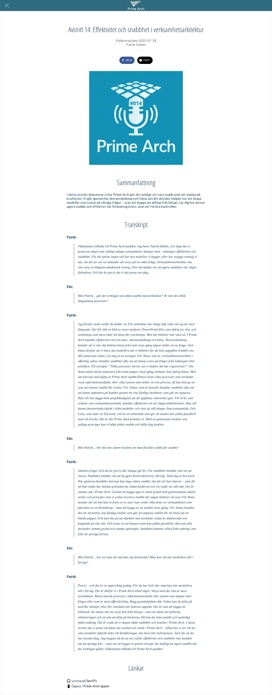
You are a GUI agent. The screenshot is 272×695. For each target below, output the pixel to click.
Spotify (91, 681)
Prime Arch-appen (96, 686)
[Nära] (7, 5)
